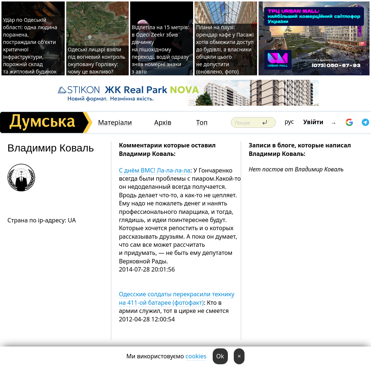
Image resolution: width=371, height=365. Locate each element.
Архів (162, 122)
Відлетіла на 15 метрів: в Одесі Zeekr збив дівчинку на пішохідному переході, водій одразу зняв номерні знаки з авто (160, 49)
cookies (196, 356)
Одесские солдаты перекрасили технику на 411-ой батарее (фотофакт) (176, 298)
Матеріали (115, 122)
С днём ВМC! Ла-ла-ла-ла (154, 170)
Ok (220, 356)
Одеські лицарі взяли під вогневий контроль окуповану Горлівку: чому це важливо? (96, 60)
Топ (202, 122)
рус (289, 121)
